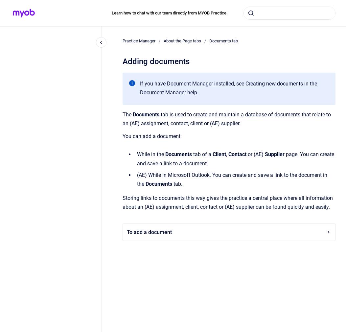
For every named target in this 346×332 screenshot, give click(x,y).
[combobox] (289, 13)
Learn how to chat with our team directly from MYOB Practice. (170, 13)
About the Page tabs (182, 40)
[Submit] (251, 13)
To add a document (229, 232)
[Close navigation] (101, 42)
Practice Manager (139, 40)
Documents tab (223, 40)
